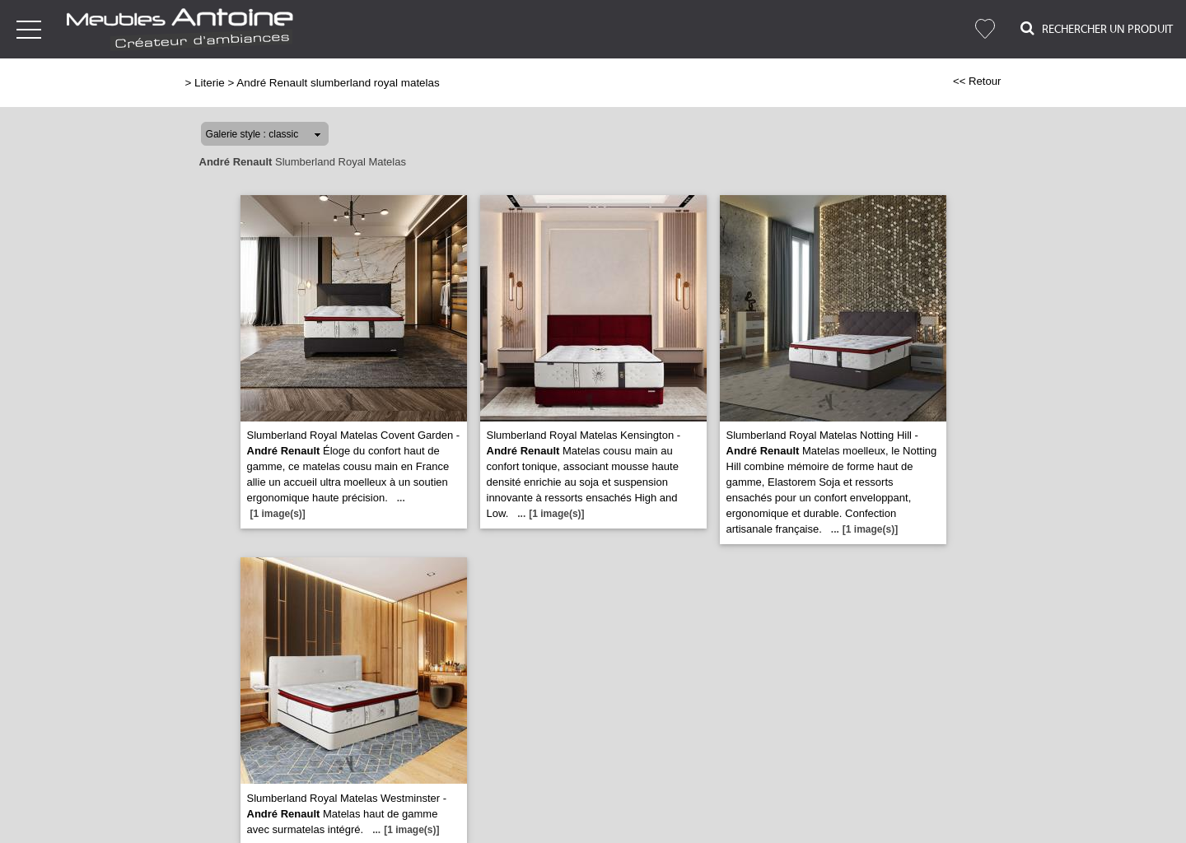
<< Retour (977, 81)
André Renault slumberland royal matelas (337, 83)
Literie (209, 83)
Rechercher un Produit (1096, 28)
